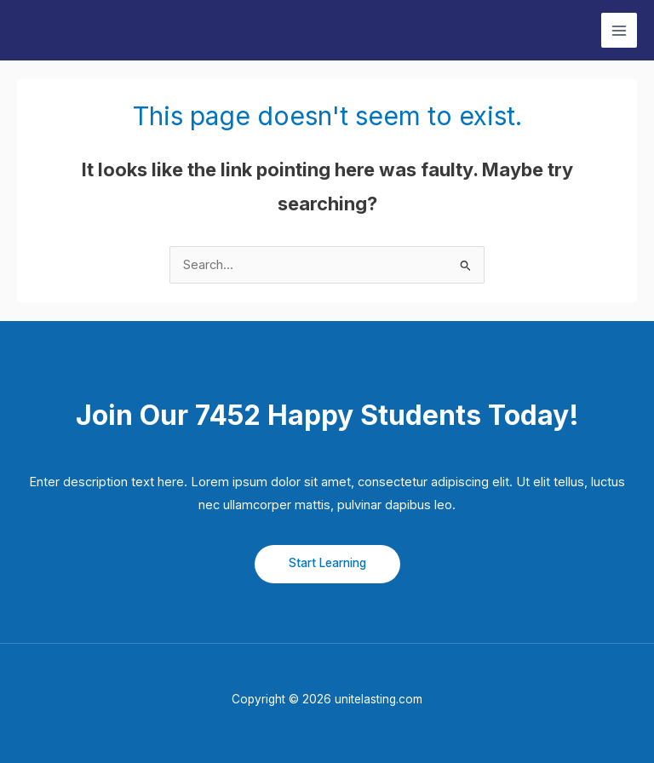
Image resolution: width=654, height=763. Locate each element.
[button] (327, 564)
